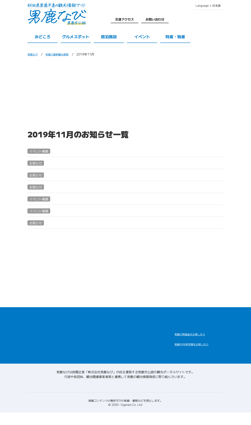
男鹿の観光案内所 (140, 339)
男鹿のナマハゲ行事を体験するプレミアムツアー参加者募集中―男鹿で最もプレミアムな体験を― (123, 228)
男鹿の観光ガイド (140, 349)
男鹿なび (33, 54)
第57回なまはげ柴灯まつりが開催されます (74, 180)
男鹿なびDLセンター (196, 357)
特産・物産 (175, 36)
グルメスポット (75, 36)
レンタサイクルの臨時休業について (68, 192)
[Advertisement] (125, 92)
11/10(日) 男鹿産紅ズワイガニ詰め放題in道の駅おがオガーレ (94, 216)
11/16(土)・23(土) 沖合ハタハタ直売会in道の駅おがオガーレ (95, 204)
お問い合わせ (155, 19)
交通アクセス (124, 19)
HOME (32, 324)
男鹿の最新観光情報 (62, 54)
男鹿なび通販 (190, 342)
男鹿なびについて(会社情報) (125, 396)
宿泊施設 (109, 36)
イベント (142, 36)
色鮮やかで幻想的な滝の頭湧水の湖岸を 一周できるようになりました (98, 169)
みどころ (42, 36)
